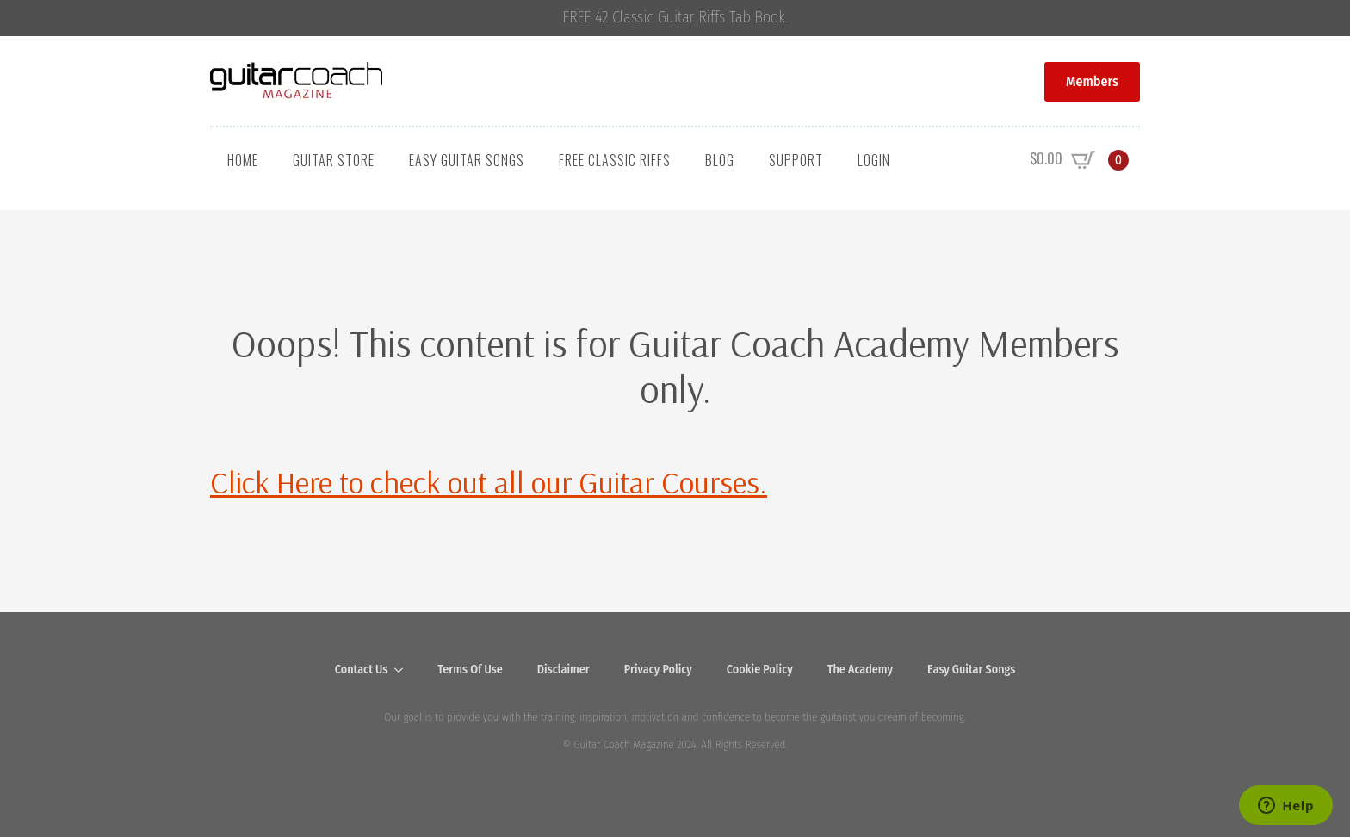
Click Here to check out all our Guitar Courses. (488, 481)
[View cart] (1079, 160)
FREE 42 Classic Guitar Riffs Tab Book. (675, 18)
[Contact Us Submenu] (403, 670)
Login (874, 160)
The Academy (860, 669)
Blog (719, 160)
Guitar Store (334, 160)
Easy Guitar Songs (466, 160)
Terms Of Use (470, 669)
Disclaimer (563, 669)
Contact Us (361, 669)
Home (242, 160)
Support (796, 160)
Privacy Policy (658, 669)
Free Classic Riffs (615, 160)
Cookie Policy (760, 669)
